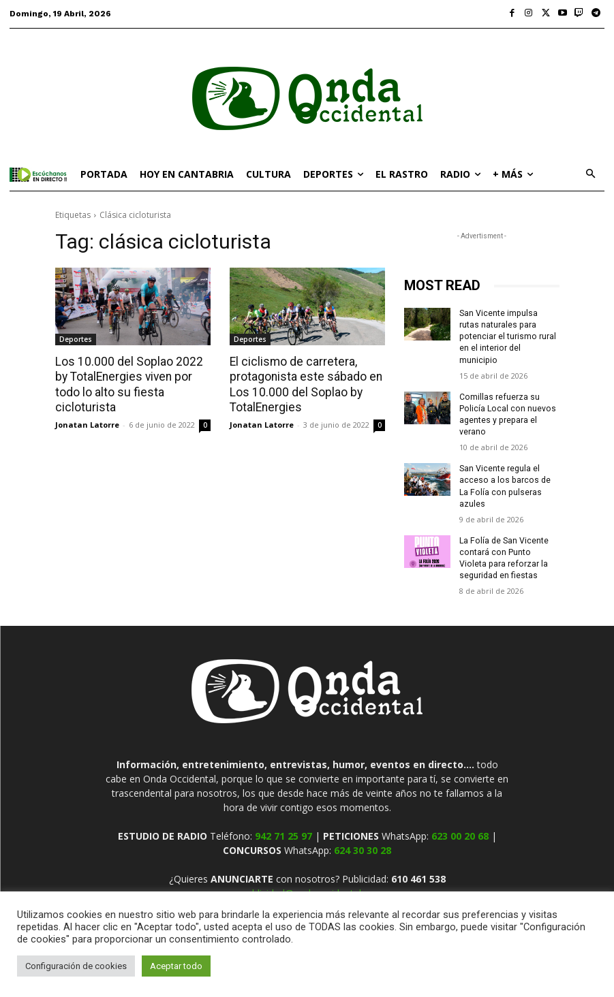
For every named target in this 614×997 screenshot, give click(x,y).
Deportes (75, 339)
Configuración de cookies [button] (76, 966)
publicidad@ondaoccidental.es (307, 866)
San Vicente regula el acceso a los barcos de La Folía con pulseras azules (509, 466)
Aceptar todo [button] (176, 966)
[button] (590, 175)
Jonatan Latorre (87, 423)
